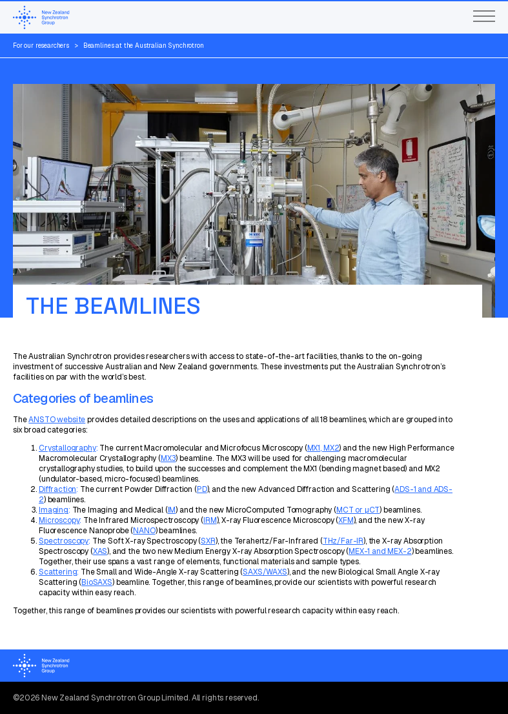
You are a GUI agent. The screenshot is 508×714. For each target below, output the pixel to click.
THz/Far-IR (343, 541)
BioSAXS (96, 582)
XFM (346, 520)
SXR (208, 541)
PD (202, 489)
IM (172, 510)
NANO (144, 530)
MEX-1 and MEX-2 (380, 551)
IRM (210, 520)
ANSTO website (56, 419)
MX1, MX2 (323, 448)
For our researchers (41, 45)
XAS (100, 551)
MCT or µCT (358, 510)
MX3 (168, 458)
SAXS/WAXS (265, 572)
